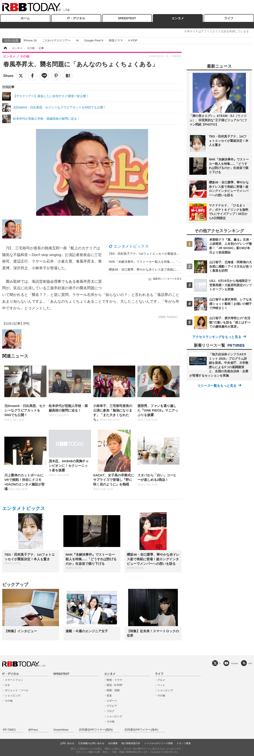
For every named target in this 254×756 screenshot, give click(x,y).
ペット (161, 685)
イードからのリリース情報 (158, 743)
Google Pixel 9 (93, 40)
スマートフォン (14, 679)
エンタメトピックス (131, 246)
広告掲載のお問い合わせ (91, 743)
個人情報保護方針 (130, 743)
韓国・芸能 (113, 690)
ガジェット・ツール (16, 690)
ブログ (110, 711)
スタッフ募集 (183, 743)
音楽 (109, 695)
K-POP (132, 40)
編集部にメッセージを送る (167, 278)
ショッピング (12, 695)
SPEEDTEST (127, 18)
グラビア (112, 705)
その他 (9, 700)
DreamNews (61, 729)
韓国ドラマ (116, 40)
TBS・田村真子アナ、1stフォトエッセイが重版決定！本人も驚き (153, 253)
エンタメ (178, 18)
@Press (33, 729)
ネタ (7, 685)
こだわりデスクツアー (56, 40)
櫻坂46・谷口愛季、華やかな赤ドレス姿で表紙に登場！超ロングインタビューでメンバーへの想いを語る (180, 269)
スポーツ (112, 700)
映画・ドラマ (114, 679)
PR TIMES (9, 729)
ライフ (228, 18)
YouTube (234, 663)
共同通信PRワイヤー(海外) (141, 729)
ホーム (25, 18)
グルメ (161, 679)
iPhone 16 (30, 40)
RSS (250, 663)
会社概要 (113, 743)
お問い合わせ (67, 743)
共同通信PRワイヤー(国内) (96, 729)
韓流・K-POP (114, 685)
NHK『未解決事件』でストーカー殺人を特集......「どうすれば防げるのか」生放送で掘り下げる (174, 261)
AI (77, 40)
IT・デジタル (76, 18)
